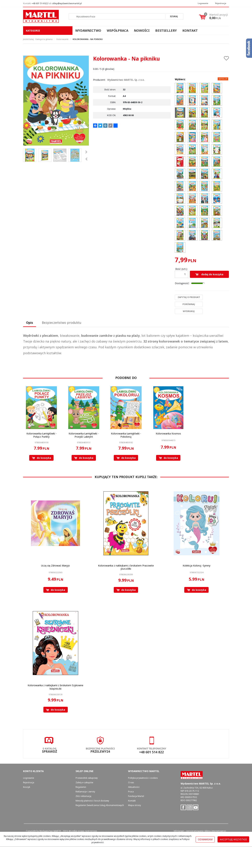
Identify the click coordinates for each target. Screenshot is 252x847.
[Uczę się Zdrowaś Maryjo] (55, 565)
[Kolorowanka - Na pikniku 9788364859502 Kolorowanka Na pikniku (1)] (56, 101)
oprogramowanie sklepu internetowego (206, 830)
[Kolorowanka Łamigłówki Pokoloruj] (126, 435)
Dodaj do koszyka (209, 274)
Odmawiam (205, 839)
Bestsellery (166, 30)
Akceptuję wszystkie (233, 839)
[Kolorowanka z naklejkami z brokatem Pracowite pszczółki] (126, 567)
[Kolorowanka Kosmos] (168, 433)
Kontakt (190, 30)
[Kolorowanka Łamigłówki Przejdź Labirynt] (84, 435)
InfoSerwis (179, 830)
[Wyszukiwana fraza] (117, 16)
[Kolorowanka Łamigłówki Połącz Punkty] (41, 435)
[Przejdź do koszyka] (218, 16)
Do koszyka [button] (41, 457)
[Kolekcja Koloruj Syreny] (196, 565)
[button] (29, 323)
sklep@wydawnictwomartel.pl (67, 3)
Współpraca (117, 30)
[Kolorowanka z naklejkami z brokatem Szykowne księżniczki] (55, 687)
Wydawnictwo (88, 30)
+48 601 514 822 (40, 3)
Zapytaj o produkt (189, 297)
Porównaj (189, 304)
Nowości (142, 30)
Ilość (181, 269)
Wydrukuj (189, 311)
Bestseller (223, 79)
